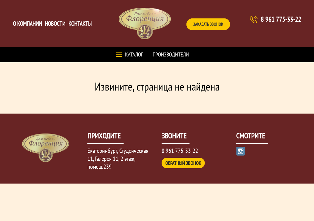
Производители (171, 54)
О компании (27, 23)
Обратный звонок (183, 163)
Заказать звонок (208, 24)
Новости (55, 23)
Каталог (134, 54)
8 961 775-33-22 (281, 19)
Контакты (80, 23)
